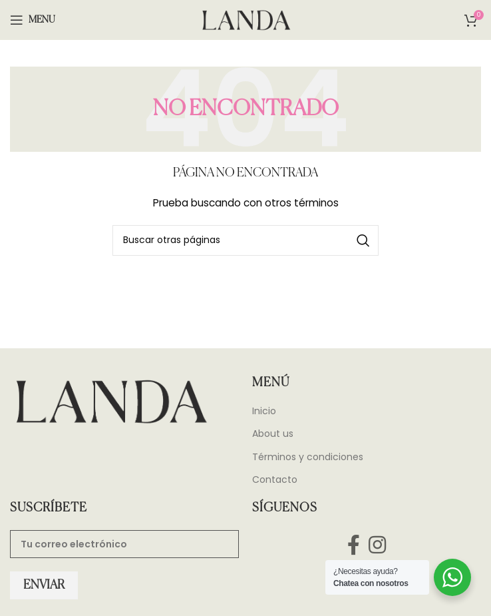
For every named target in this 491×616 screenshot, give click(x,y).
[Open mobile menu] (32, 20)
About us (272, 434)
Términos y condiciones (307, 457)
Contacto (274, 479)
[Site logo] (245, 19)
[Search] (245, 240)
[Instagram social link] (378, 544)
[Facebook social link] (353, 544)
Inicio (264, 411)
